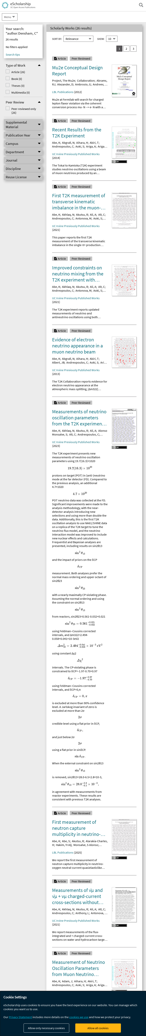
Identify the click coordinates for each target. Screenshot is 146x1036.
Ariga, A (91, 146)
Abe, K (56, 142)
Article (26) (18, 72)
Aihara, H (82, 142)
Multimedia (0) (20, 92)
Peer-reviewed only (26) (23, 110)
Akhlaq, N (68, 214)
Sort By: (57, 38)
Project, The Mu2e (63, 80)
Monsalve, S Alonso (85, 845)
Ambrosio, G (83, 84)
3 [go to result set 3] (133, 48)
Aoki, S (79, 146)
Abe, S (66, 841)
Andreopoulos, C (63, 146)
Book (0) (16, 79)
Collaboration (86, 80)
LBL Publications (62, 92)
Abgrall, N (68, 142)
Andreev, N (99, 84)
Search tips (13, 54)
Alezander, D (65, 84)
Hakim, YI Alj (63, 845)
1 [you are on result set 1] (119, 48)
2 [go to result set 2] (126, 48)
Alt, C (101, 214)
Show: (100, 38)
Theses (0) (18, 86)
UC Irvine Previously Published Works (76, 154)
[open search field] (141, 5)
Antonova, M (83, 218)
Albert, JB (58, 362)
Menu (7, 17)
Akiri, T (94, 142)
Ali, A (93, 214)
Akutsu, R (82, 214)
